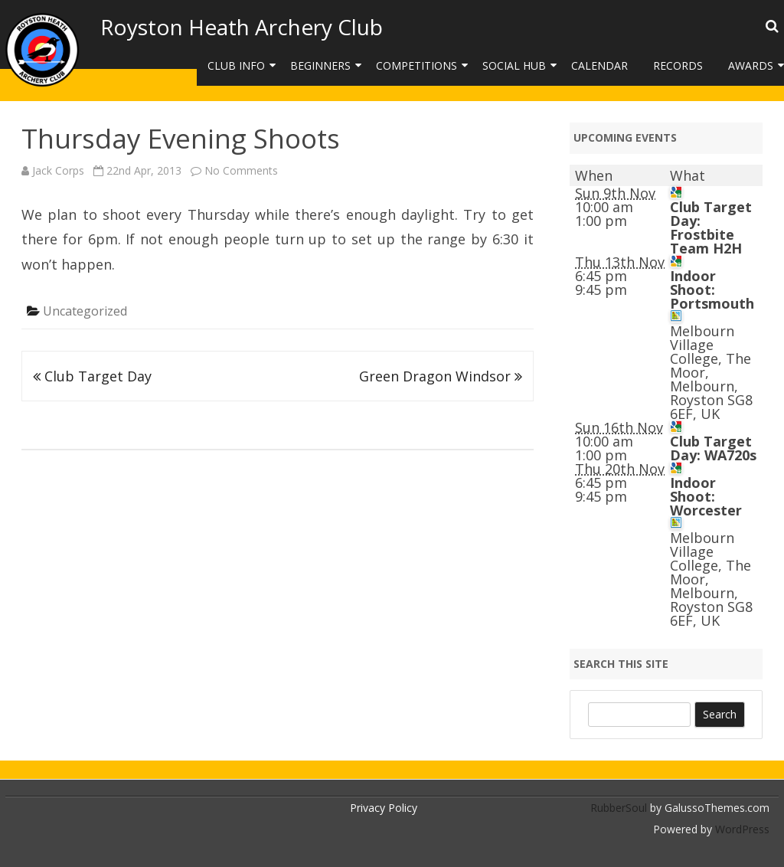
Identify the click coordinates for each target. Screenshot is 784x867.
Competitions (416, 65)
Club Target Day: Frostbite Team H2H (711, 227)
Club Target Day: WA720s (713, 448)
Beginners (320, 65)
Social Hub (514, 65)
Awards (750, 65)
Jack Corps (58, 170)
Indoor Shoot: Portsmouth (712, 289)
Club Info (236, 65)
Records (678, 65)
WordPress (740, 829)
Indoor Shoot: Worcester (706, 496)
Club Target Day (92, 376)
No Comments (241, 170)
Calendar (599, 65)
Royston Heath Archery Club (241, 27)
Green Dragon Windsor (440, 376)
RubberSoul (618, 807)
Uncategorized (85, 311)
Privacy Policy (383, 807)
